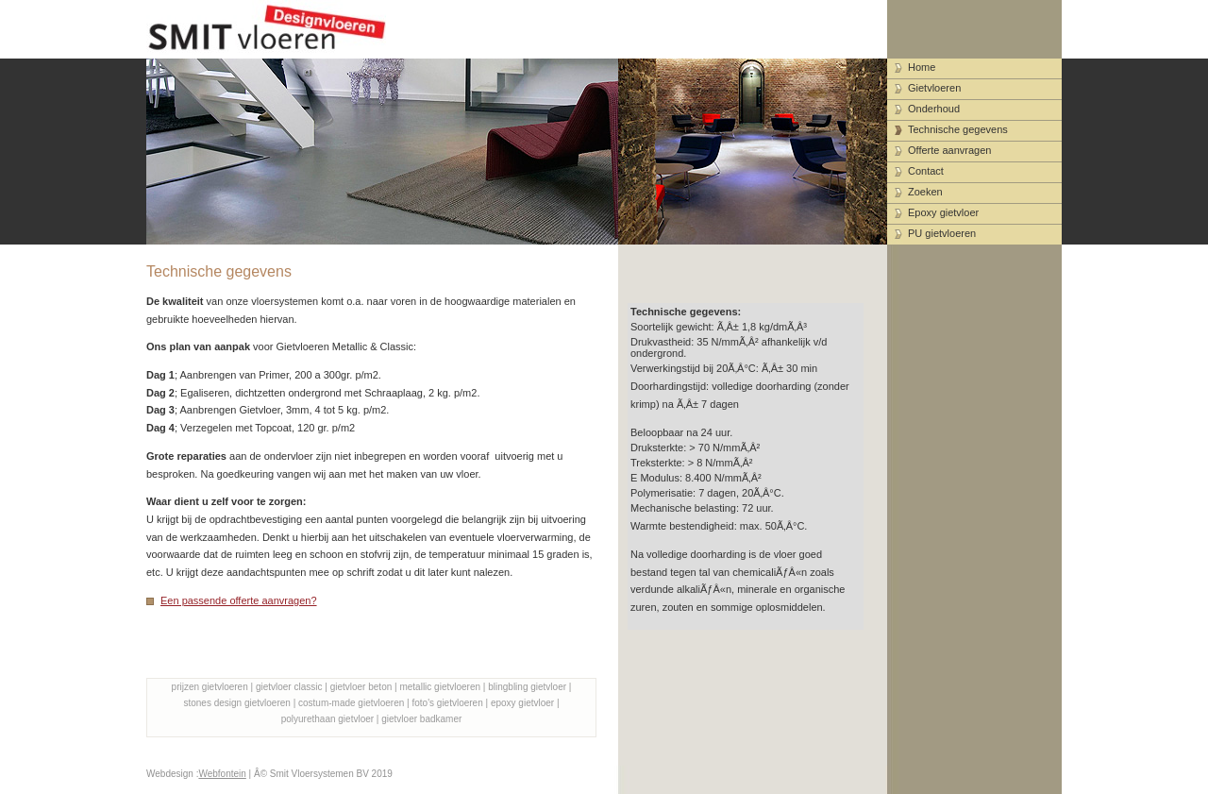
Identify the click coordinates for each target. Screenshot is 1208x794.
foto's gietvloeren (446, 703)
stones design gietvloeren (236, 703)
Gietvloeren (934, 87)
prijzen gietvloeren (210, 687)
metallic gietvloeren (439, 687)
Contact (926, 171)
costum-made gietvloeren (351, 703)
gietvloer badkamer (421, 719)
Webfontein (221, 774)
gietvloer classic (289, 687)
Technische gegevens (958, 129)
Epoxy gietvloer (943, 212)
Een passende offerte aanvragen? (238, 600)
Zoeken (925, 191)
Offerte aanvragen (949, 150)
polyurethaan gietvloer (327, 719)
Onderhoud (934, 108)
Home (921, 67)
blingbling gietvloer (527, 687)
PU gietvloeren (942, 233)
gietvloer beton (361, 687)
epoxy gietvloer (522, 703)
